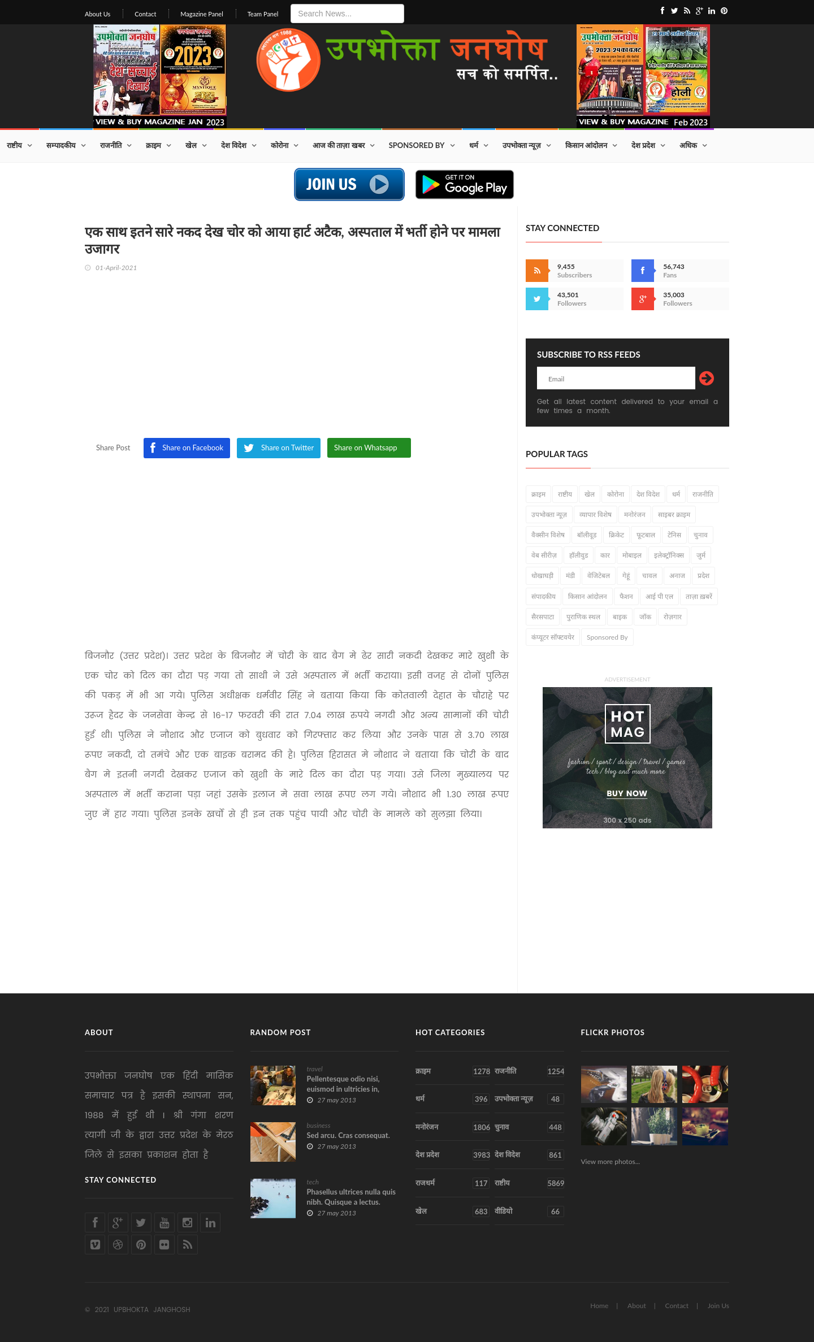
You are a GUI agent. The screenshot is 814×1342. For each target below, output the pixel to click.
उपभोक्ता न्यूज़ (522, 145)
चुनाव (701, 535)
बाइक (620, 617)
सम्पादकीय (61, 145)
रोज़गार (673, 617)
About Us (97, 14)
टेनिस (674, 535)
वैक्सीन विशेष (548, 535)
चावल (649, 575)
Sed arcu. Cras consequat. (348, 1135)
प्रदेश (703, 575)
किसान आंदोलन (586, 145)
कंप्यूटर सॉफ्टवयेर (552, 637)
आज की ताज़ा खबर (338, 145)
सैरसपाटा (542, 617)
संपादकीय (543, 596)
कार (605, 555)
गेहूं (626, 575)
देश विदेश (233, 145)
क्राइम (153, 145)
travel (315, 1069)
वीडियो (529, 1211)
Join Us (718, 1305)
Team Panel (263, 14)
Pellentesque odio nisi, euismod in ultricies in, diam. (343, 1089)
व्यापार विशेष (595, 514)
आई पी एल (659, 596)
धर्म (473, 145)
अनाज (677, 575)
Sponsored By (417, 145)
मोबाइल (632, 555)
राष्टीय (14, 145)
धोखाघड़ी (542, 575)
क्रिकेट (616, 535)
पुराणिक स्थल (583, 617)
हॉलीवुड (578, 555)
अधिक (688, 145)
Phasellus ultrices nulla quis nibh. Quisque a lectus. (351, 1196)
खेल (191, 145)
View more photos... (610, 1161)
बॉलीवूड (586, 535)
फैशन (626, 596)
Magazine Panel (201, 14)
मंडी (570, 575)
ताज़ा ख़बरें (699, 596)
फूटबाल (646, 535)
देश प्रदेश (643, 145)
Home (599, 1305)
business (319, 1125)
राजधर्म (452, 1183)
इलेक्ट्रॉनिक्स (669, 555)
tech (313, 1182)
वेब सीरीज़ (544, 555)
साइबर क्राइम (674, 514)
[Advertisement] (297, 359)
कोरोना (279, 145)
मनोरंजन (635, 514)
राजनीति (111, 145)
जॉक (645, 617)
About (636, 1305)
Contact (145, 14)
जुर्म (700, 555)
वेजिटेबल (598, 575)
